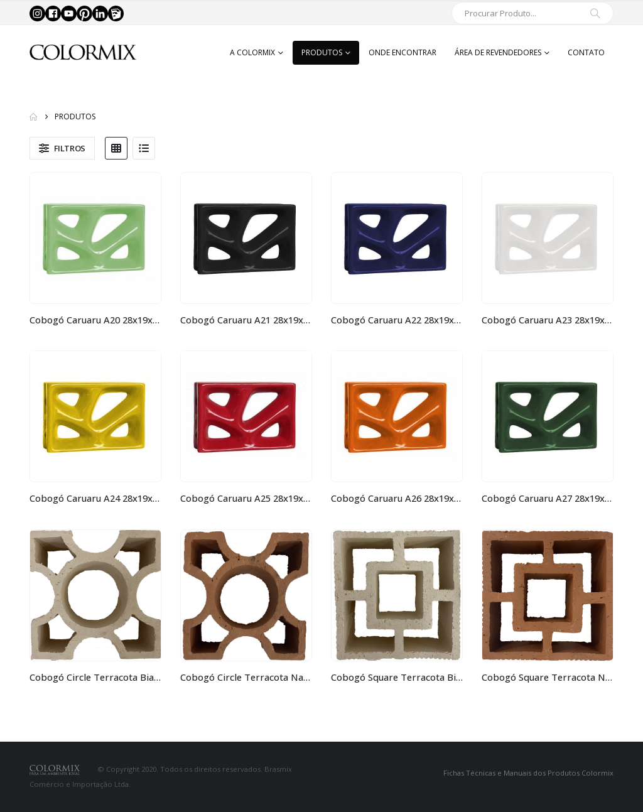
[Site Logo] (83, 52)
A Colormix (252, 52)
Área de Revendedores (498, 52)
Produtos (321, 52)
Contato (586, 52)
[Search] (595, 13)
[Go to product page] (95, 238)
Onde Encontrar (402, 52)
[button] (62, 148)
